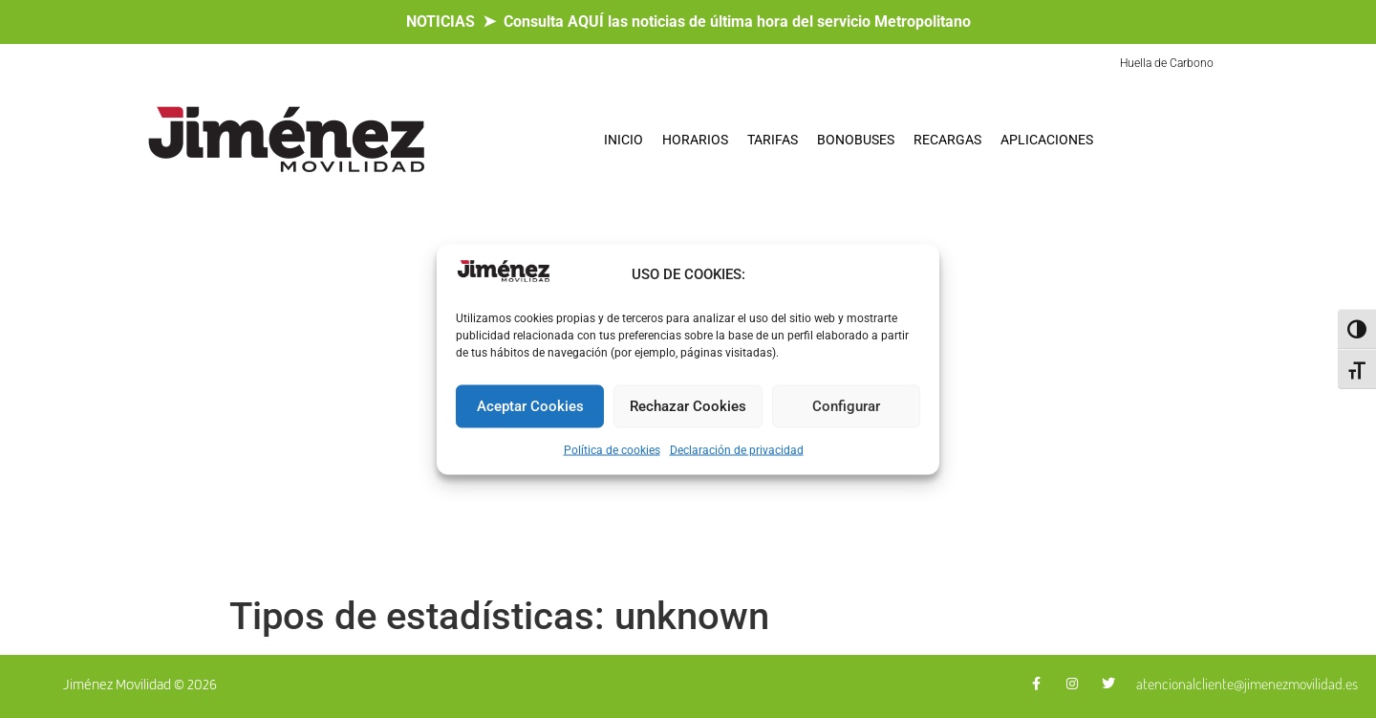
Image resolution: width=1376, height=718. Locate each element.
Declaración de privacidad (737, 449)
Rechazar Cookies (688, 406)
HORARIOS (695, 139)
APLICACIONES (1046, 139)
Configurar (846, 406)
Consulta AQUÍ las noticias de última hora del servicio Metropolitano (737, 21)
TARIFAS (772, 139)
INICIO (623, 139)
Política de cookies (612, 449)
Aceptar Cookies (530, 406)
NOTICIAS (440, 21)
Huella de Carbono (1167, 63)
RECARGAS (947, 139)
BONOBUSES (855, 139)
